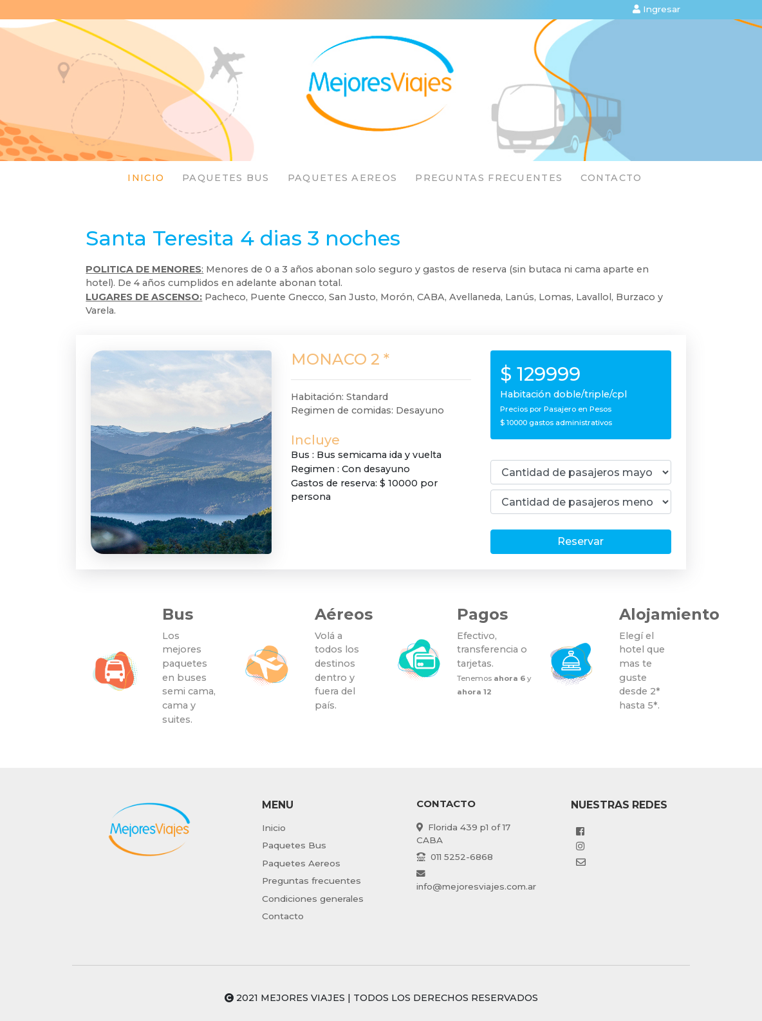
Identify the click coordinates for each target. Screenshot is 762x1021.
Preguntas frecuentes (311, 880)
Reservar (580, 541)
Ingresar (656, 9)
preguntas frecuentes (488, 178)
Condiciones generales (313, 898)
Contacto (611, 178)
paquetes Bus (226, 178)
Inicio (145, 178)
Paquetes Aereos (301, 863)
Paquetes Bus (294, 845)
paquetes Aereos (343, 178)
